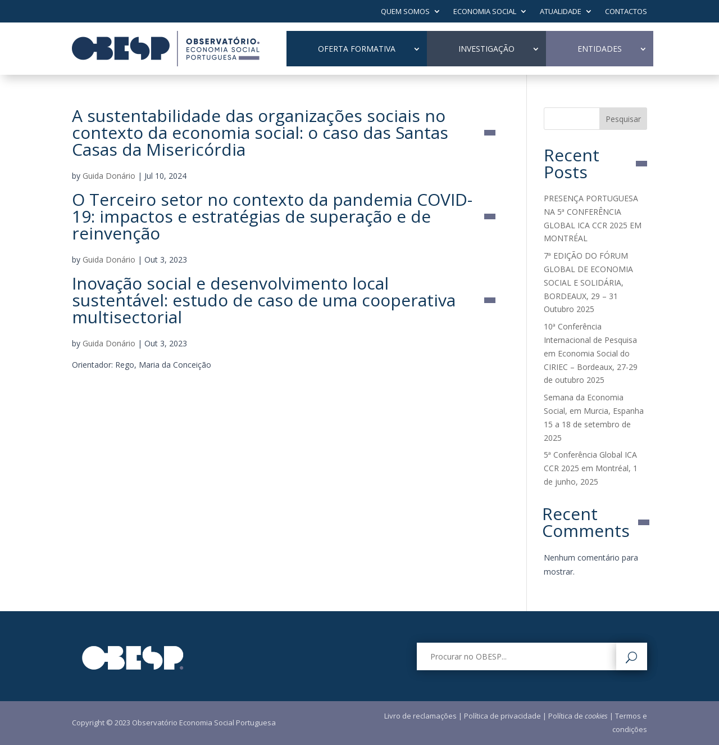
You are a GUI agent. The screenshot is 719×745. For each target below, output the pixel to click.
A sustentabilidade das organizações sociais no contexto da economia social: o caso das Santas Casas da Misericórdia (260, 132)
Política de (578, 716)
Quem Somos (405, 11)
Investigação (486, 48)
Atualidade (560, 11)
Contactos (626, 11)
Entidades (599, 48)
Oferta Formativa (356, 48)
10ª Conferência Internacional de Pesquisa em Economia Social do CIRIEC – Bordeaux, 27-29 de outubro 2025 (591, 353)
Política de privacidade (502, 716)
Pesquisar (623, 119)
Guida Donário (109, 175)
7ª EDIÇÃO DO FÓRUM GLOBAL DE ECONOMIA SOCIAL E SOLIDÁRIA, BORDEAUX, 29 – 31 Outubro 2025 (588, 282)
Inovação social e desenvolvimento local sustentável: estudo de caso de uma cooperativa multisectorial (264, 300)
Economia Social (484, 11)
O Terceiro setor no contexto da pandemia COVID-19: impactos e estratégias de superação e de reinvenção (272, 216)
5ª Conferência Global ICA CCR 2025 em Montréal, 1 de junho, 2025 (591, 468)
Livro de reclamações (420, 716)
